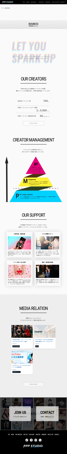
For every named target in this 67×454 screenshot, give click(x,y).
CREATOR (41, 2)
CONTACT (62, 2)
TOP (24, 2)
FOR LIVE (25, 434)
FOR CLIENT (31, 434)
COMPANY (48, 2)
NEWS (28, 2)
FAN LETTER (55, 2)
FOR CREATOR (18, 434)
